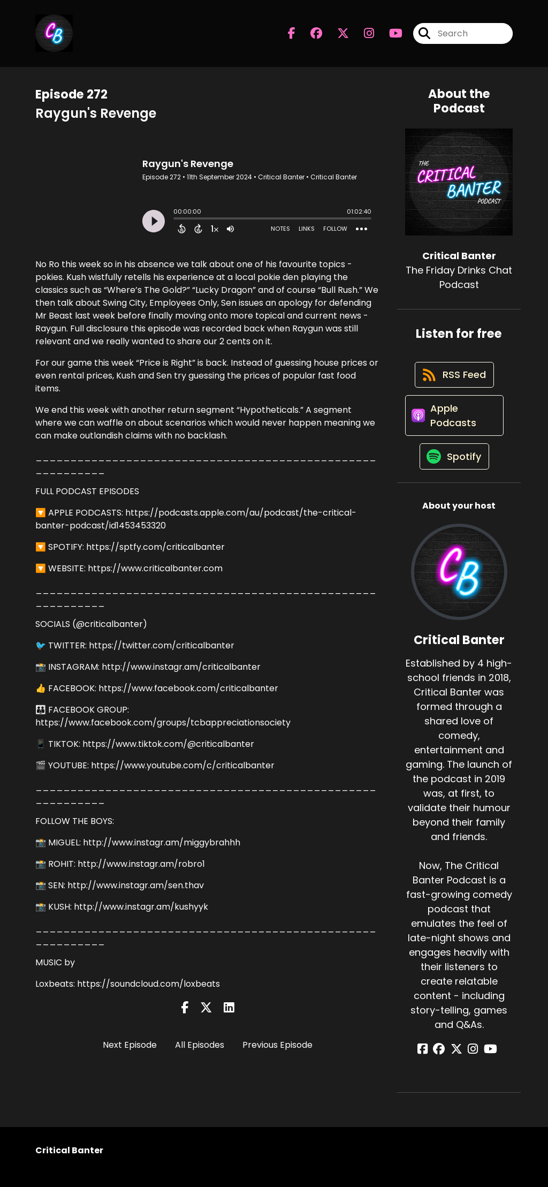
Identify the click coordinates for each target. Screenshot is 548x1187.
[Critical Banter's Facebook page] (291, 35)
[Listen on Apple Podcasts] (453, 423)
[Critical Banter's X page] (336, 35)
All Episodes (199, 1045)
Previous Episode (277, 1045)
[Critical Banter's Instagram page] (362, 35)
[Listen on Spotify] (453, 468)
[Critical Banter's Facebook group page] (310, 35)
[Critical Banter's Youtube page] (389, 35)
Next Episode (130, 1045)
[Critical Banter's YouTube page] (485, 1062)
